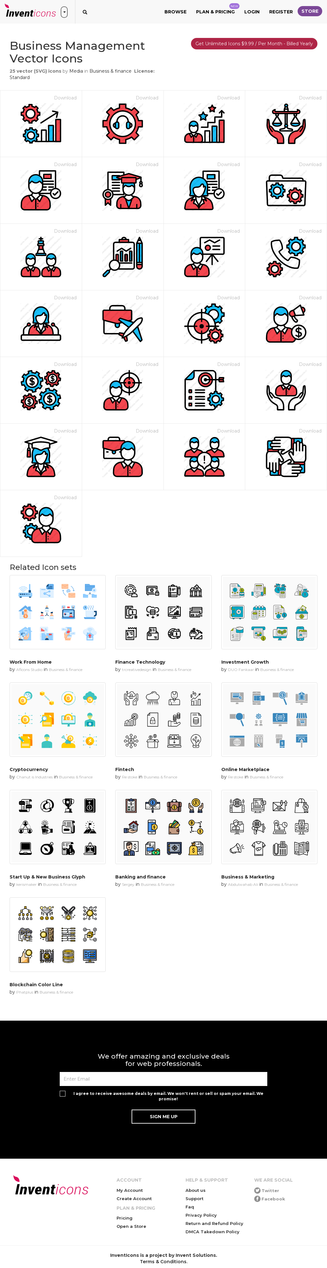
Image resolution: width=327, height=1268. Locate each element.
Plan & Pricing (218, 9)
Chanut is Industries (34, 777)
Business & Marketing (247, 877)
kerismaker (26, 884)
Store (309, 11)
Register (281, 12)
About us (196, 1190)
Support (194, 1198)
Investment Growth (245, 662)
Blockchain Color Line (36, 984)
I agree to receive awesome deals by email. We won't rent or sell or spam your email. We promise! (168, 1096)
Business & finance (110, 71)
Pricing (125, 1218)
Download (65, 98)
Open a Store (131, 1226)
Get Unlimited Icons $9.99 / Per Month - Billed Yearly (254, 44)
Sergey (128, 884)
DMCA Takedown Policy (213, 1231)
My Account (130, 1190)
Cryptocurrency (29, 769)
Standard (20, 77)
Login (252, 12)
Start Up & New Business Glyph (47, 877)
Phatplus (24, 992)
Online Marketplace (245, 769)
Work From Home (31, 662)
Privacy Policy (201, 1215)
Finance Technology (140, 662)
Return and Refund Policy (214, 1223)
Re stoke (129, 777)
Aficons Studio (29, 669)
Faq (190, 1206)
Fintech (124, 769)
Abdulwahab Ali (243, 884)
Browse (175, 12)
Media (76, 71)
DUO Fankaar (241, 669)
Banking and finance (140, 877)
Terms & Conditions (163, 1261)
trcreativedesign (136, 669)
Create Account (134, 1198)
